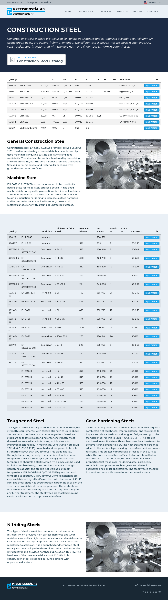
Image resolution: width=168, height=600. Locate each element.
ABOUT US (122, 11)
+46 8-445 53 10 (151, 591)
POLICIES (138, 11)
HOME (68, 11)
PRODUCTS (86, 11)
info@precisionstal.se (148, 585)
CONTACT (152, 11)
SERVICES (106, 11)
